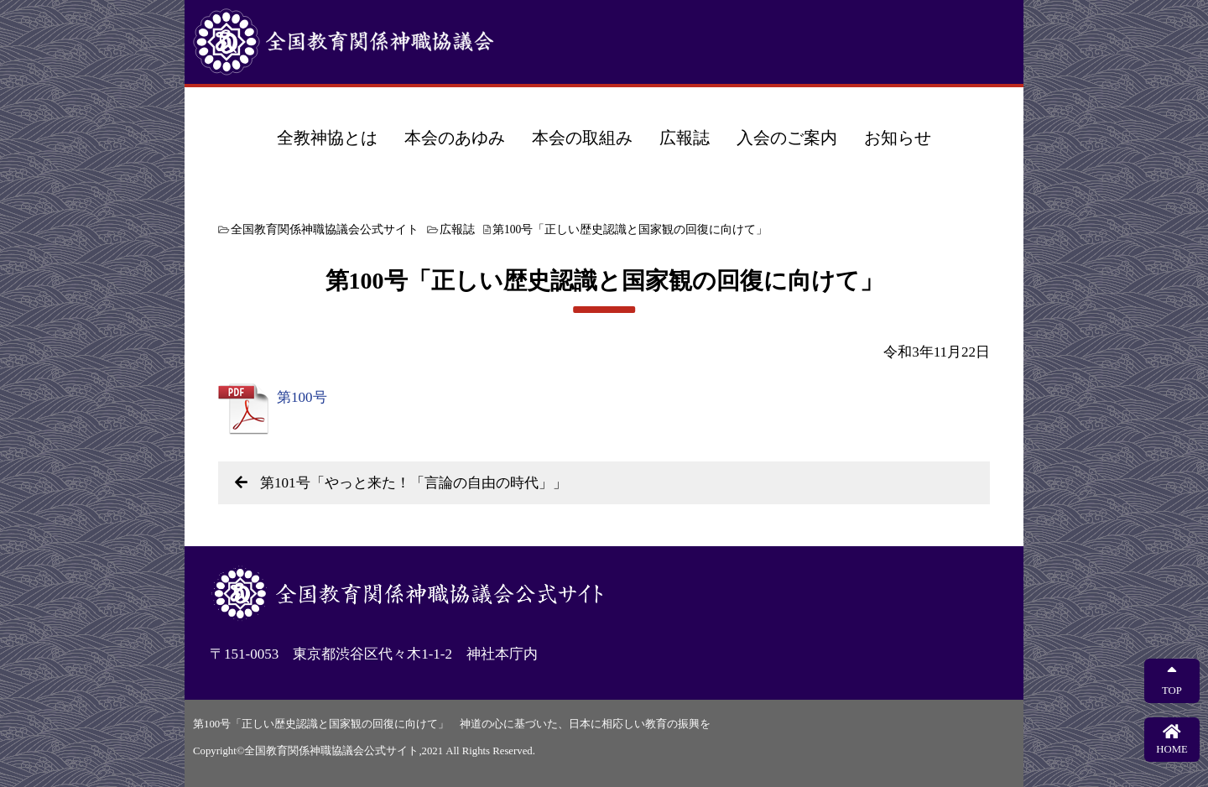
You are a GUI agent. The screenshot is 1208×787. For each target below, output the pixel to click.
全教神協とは (327, 137)
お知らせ (897, 137)
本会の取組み (582, 137)
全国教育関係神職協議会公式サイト (402, 42)
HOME (1172, 739)
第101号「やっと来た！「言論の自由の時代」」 (413, 483)
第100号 (302, 397)
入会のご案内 (787, 137)
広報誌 (684, 137)
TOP (1172, 680)
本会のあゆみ (454, 137)
